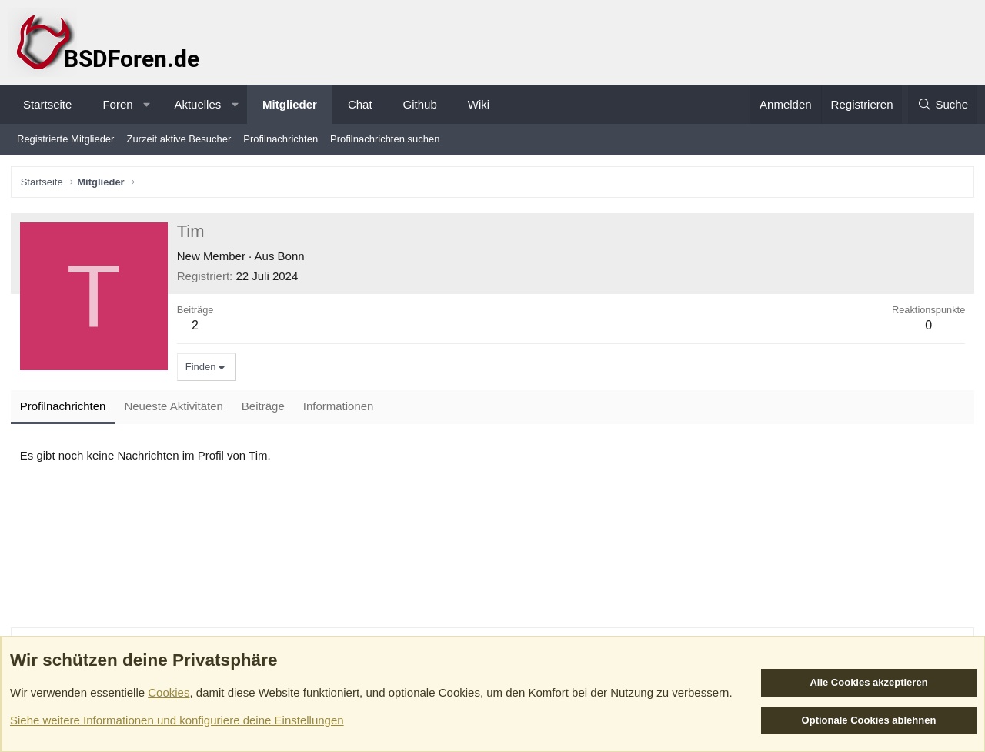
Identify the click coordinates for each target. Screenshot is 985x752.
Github (420, 104)
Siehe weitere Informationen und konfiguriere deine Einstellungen (177, 720)
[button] (147, 104)
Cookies (168, 692)
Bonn (292, 256)
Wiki (478, 104)
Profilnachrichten (280, 139)
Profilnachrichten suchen (384, 139)
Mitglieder (289, 104)
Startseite (47, 104)
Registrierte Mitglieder (65, 139)
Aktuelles (197, 104)
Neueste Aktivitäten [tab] (174, 407)
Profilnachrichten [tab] (64, 407)
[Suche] (942, 104)
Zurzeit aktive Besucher (178, 139)
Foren (117, 104)
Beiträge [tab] (263, 407)
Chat (360, 104)
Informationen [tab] (339, 407)
